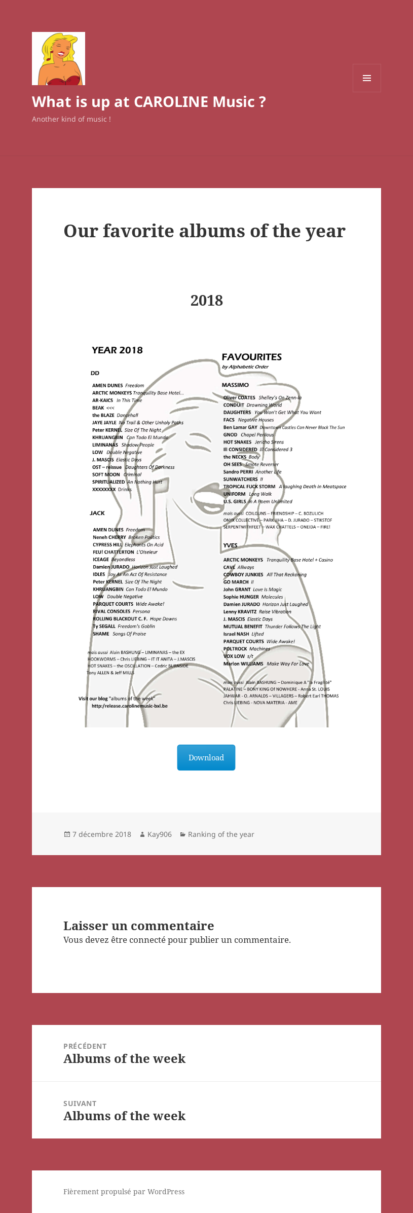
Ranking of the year (221, 834)
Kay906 (159, 834)
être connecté (138, 939)
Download (206, 757)
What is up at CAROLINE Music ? (149, 101)
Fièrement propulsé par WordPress (123, 1191)
